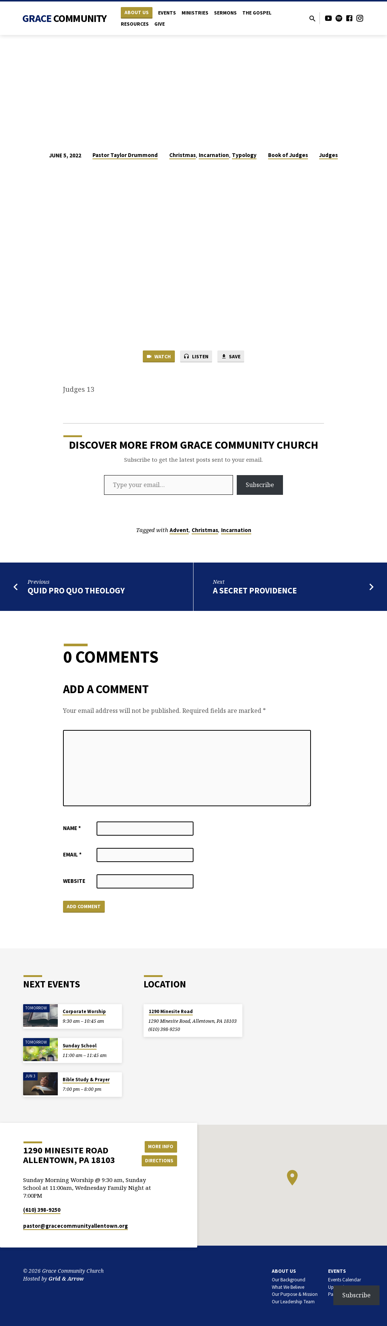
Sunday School (80, 1045)
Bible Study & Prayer (86, 1079)
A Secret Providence (255, 591)
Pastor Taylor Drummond (125, 154)
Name (72, 828)
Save (233, 357)
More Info (158, 1146)
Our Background (288, 1280)
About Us (137, 12)
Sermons (225, 13)
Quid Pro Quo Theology (76, 591)
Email (72, 855)
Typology (244, 154)
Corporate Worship (84, 1011)
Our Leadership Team (293, 1301)
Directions (158, 1160)
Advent (179, 531)
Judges (328, 154)
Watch (156, 357)
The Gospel (256, 13)
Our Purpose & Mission (295, 1294)
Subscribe (260, 486)
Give (159, 24)
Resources (135, 24)
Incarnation (214, 154)
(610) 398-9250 (164, 1029)
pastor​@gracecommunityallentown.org (75, 1225)
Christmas (182, 154)
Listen (196, 357)
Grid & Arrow (66, 1278)
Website (74, 881)
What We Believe (288, 1287)
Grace (64, 18)
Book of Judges (288, 154)
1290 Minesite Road (171, 1011)
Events (167, 13)
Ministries (195, 13)
